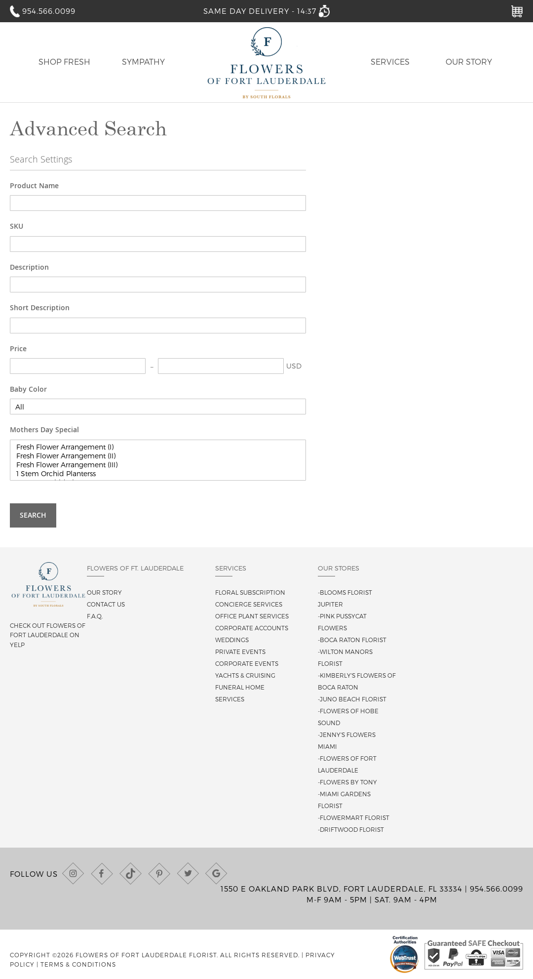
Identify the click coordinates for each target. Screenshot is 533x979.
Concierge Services (248, 604)
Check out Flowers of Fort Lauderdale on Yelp (47, 635)
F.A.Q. (95, 615)
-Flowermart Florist (353, 817)
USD (294, 366)
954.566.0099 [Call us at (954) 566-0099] (496, 888)
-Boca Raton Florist (352, 639)
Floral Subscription (250, 592)
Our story (104, 592)
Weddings (232, 639)
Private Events (240, 651)
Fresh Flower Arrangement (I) (158, 447)
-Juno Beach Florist (352, 698)
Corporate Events (246, 663)
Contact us (106, 604)
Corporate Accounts (251, 627)
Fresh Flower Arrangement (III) (158, 464)
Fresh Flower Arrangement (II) (158, 455)
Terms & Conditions (78, 964)
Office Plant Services (252, 615)
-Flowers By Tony (347, 781)
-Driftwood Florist (351, 829)
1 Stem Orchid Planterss (158, 473)
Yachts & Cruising (245, 675)
